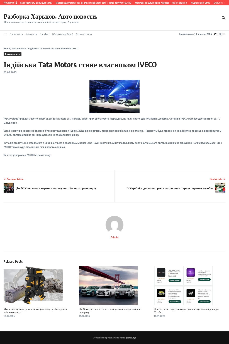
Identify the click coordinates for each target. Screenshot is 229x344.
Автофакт (44, 34)
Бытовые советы (84, 34)
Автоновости (16, 34)
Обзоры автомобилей (62, 34)
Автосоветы (31, 34)
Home (7, 48)
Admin (114, 237)
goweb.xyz (131, 337)
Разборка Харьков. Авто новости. (51, 16)
